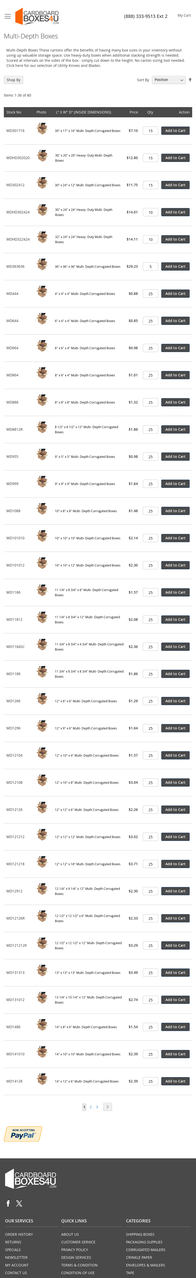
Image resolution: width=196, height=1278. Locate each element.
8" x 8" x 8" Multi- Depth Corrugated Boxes (85, 402)
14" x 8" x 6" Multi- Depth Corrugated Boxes (86, 1027)
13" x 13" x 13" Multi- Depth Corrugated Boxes (87, 973)
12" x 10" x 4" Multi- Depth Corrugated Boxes (87, 755)
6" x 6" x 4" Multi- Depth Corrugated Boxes (85, 348)
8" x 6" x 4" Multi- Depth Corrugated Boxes (85, 375)
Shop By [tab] (13, 79)
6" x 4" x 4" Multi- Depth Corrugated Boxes (85, 321)
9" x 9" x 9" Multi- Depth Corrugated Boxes (85, 484)
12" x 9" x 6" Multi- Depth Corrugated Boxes (86, 728)
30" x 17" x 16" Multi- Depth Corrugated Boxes (87, 131)
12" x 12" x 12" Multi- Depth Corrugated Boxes (87, 837)
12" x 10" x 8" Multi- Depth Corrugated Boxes (87, 782)
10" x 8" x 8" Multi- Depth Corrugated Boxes (86, 511)
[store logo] (37, 16)
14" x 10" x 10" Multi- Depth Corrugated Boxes (87, 1054)
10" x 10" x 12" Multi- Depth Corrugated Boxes (87, 565)
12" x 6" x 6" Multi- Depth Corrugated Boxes (86, 701)
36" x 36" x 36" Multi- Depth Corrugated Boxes (87, 266)
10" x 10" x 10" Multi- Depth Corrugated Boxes (87, 538)
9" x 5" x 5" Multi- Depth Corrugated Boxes (85, 457)
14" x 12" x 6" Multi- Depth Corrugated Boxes (87, 1081)
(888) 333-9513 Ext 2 (145, 16)
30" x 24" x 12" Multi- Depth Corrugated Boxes (87, 185)
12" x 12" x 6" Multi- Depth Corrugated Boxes (87, 810)
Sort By (143, 79)
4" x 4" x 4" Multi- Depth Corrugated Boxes (85, 294)
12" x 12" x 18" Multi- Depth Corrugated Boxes (87, 864)
